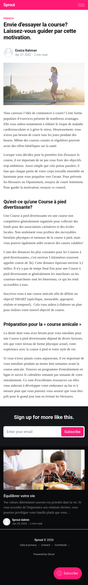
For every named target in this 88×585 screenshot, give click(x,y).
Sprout (9, 4)
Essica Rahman (26, 50)
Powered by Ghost (44, 554)
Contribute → (62, 544)
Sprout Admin (20, 520)
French (8, 18)
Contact (45, 544)
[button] (81, 5)
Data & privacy (28, 544)
